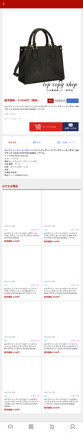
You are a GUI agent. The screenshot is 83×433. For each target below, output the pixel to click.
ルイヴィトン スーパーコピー (17, 150)
